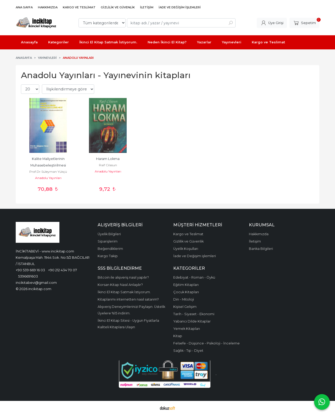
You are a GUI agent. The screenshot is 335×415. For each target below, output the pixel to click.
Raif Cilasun (108, 165)
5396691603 (28, 276)
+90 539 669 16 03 (30, 270)
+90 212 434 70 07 (62, 270)
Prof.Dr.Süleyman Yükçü (48, 172)
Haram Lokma (108, 159)
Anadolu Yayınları (48, 178)
